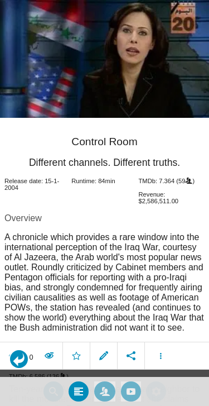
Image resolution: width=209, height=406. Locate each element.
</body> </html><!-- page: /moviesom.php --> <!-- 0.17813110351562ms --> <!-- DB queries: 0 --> (104, 203)
